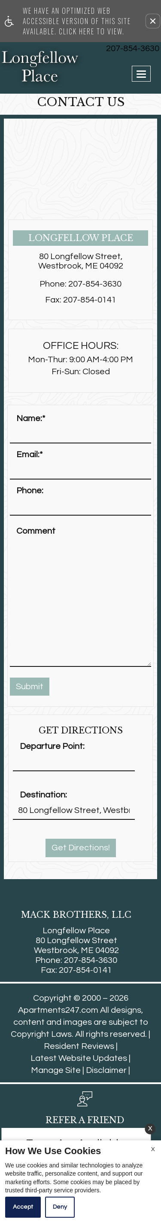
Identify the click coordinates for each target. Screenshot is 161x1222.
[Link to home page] (18, 66)
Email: (29, 454)
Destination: (43, 795)
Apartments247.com (58, 1010)
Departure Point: (52, 746)
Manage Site (56, 1070)
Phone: (29, 490)
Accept (23, 1207)
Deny (60, 1207)
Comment (35, 531)
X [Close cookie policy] (153, 1149)
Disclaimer (106, 1070)
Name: (30, 418)
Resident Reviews (79, 1046)
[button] (153, 21)
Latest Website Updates (78, 1058)
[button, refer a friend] (85, 1111)
